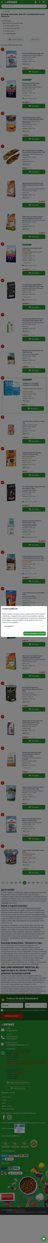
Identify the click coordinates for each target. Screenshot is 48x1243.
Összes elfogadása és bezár (34, 633)
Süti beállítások (9, 626)
